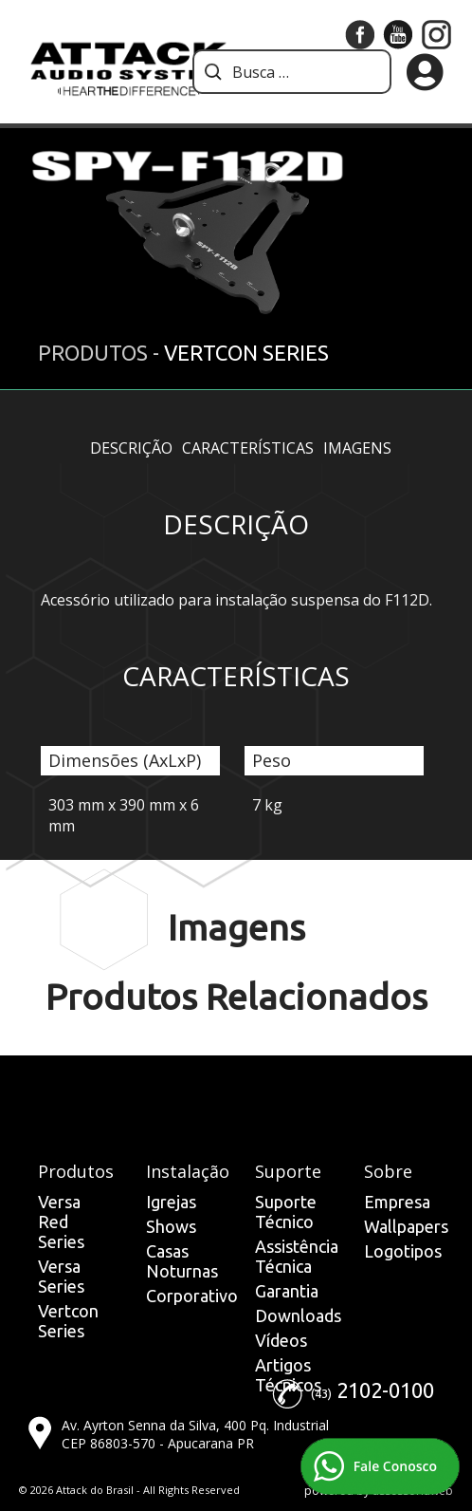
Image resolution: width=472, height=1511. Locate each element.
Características (248, 448)
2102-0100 (385, 1390)
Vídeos (281, 1340)
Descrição (131, 448)
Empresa (397, 1201)
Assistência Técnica (296, 1256)
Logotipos (403, 1250)
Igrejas (171, 1201)
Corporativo (192, 1295)
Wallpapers (406, 1226)
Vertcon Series (68, 1320)
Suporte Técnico (286, 1211)
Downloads (298, 1315)
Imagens (357, 448)
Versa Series (61, 1276)
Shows (171, 1226)
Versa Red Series (61, 1221)
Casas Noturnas (182, 1260)
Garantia (286, 1290)
